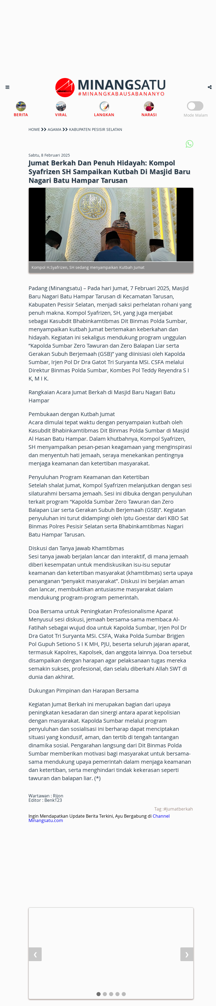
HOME (34, 129)
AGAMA (54, 129)
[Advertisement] (108, 38)
